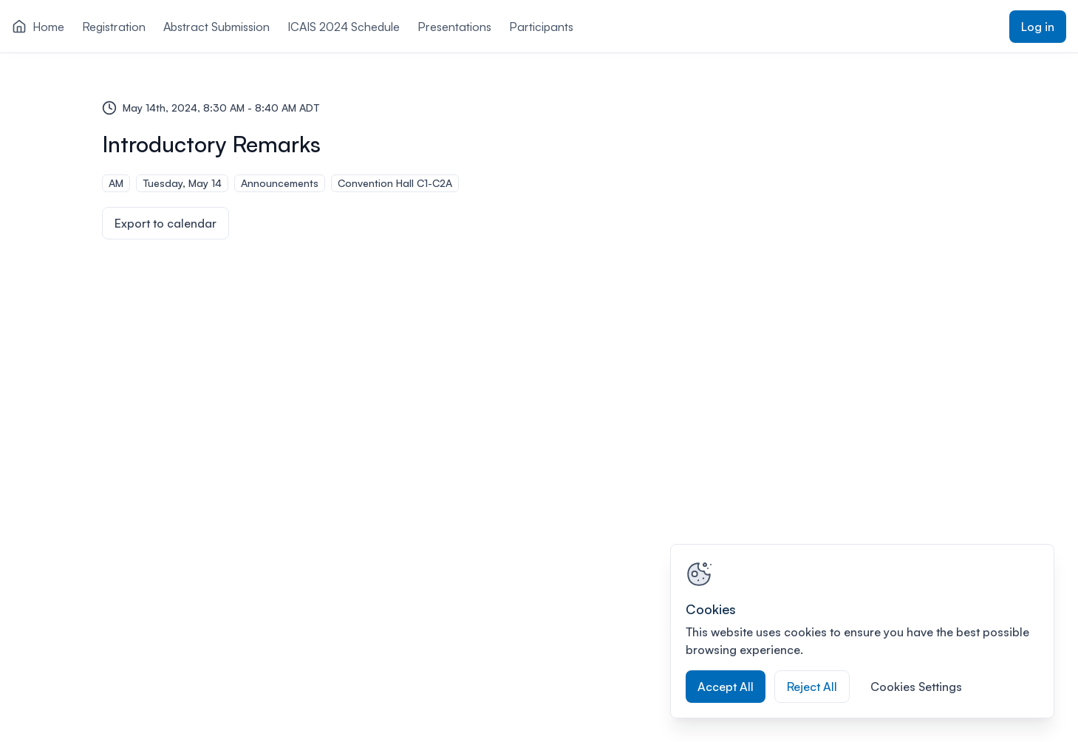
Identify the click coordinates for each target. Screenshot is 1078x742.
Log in (1037, 26)
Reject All (812, 686)
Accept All (725, 686)
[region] (862, 631)
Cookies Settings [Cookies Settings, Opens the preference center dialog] (916, 686)
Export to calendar (165, 223)
